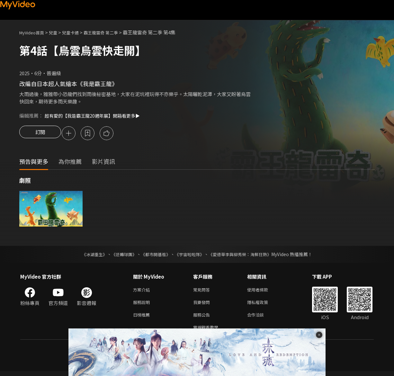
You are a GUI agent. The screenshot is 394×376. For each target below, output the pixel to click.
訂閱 (40, 134)
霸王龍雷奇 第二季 (111, 32)
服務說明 (142, 304)
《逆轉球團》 (120, 255)
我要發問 (202, 304)
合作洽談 (260, 318)
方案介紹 (142, 291)
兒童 (58, 32)
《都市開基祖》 (154, 255)
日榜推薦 (142, 318)
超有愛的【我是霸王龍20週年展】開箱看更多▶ (95, 115)
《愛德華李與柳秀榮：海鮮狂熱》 (244, 255)
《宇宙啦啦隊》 (190, 255)
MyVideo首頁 (34, 32)
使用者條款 (263, 291)
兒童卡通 (77, 32)
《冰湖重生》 (88, 255)
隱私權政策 (263, 304)
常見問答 (202, 291)
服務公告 (202, 318)
